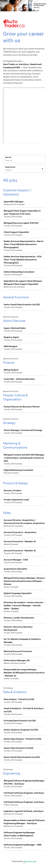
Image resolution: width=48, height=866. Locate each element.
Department (10, 167)
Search (8, 157)
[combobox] (5, 170)
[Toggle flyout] (42, 169)
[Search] (24, 160)
